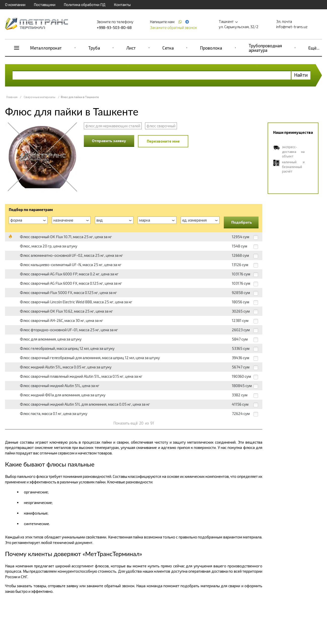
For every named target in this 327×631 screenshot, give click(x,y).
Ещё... (313, 48)
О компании (15, 4)
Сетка (168, 48)
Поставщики (44, 4)
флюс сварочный (161, 125)
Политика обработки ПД (84, 4)
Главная (11, 97)
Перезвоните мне (163, 141)
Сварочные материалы (39, 97)
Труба (94, 48)
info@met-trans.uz (292, 26)
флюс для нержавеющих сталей (112, 125)
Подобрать (241, 222)
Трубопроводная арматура (265, 47)
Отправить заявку (109, 140)
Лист (131, 48)
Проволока (211, 48)
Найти (301, 75)
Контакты (122, 4)
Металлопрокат (46, 48)
